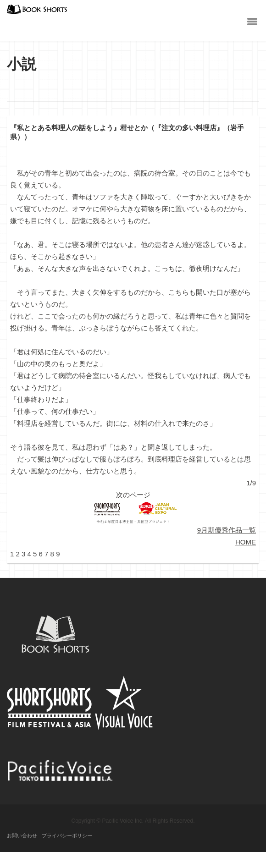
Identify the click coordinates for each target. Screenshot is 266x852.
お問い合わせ (22, 835)
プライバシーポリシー (67, 835)
